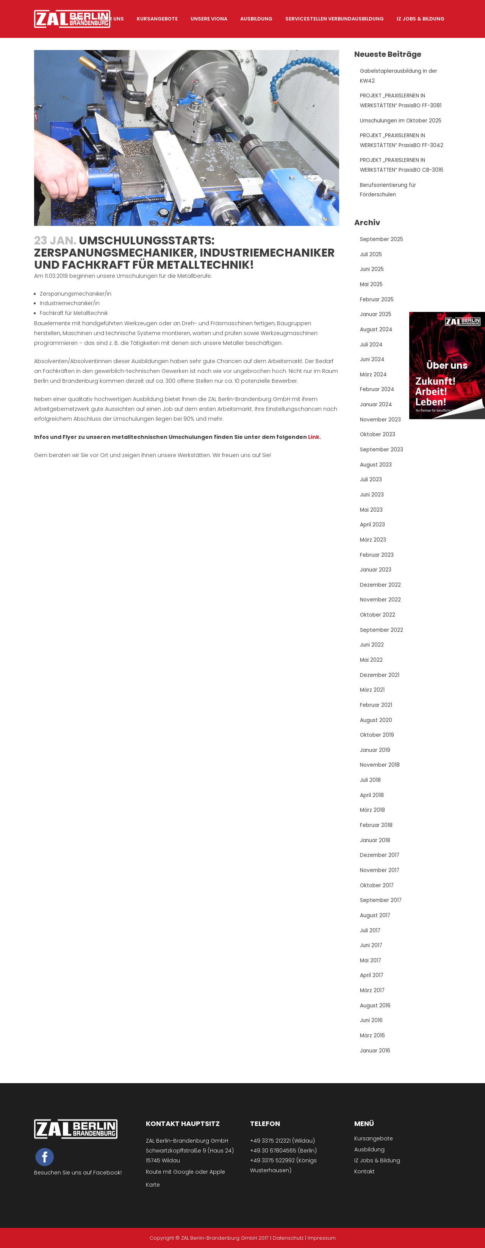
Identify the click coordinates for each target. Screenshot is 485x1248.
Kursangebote (373, 1138)
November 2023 (381, 423)
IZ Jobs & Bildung (377, 1160)
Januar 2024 (376, 408)
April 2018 (372, 802)
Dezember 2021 (380, 680)
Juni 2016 (371, 1029)
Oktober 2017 (377, 893)
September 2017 (381, 908)
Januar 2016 (375, 1059)
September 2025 (382, 241)
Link (313, 437)
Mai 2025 (371, 286)
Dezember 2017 (380, 862)
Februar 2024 (377, 392)
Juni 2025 (372, 271)
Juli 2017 (370, 938)
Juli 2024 (371, 347)
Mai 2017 (371, 968)
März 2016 (372, 1044)
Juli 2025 (371, 256)
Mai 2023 (371, 514)
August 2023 (376, 468)
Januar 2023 (376, 574)
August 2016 (375, 1014)
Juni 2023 (372, 499)
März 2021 (372, 696)
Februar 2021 (376, 711)
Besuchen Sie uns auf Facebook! (78, 1173)
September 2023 (382, 453)
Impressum (322, 1238)
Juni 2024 (372, 362)
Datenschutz (288, 1238)
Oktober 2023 (378, 438)
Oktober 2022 (378, 620)
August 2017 (375, 923)
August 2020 (376, 726)
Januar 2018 (375, 847)
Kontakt (364, 1171)
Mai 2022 (371, 665)
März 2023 (373, 544)
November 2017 (380, 878)
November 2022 (381, 605)
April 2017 (372, 984)
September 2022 (382, 635)
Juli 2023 (371, 483)
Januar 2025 (376, 317)
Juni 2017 (371, 953)
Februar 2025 (377, 301)
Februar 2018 (376, 832)
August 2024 (376, 332)
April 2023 (372, 529)
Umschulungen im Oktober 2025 (403, 121)
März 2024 (373, 377)
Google (183, 1172)
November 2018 (380, 771)
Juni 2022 (372, 650)
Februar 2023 (377, 559)
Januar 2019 (375, 756)
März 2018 (372, 817)
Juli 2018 (370, 787)
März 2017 (372, 999)
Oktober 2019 (377, 741)
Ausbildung (369, 1149)
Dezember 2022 (381, 589)
